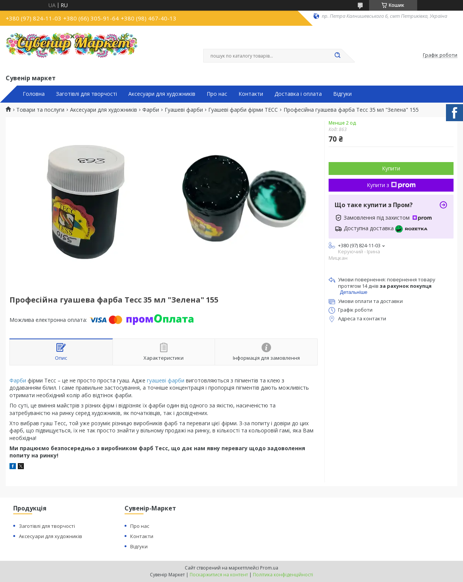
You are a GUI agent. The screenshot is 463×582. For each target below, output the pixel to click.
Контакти (251, 94)
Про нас (217, 94)
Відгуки (342, 94)
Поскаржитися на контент (219, 574)
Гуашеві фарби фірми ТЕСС (243, 109)
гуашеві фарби (165, 380)
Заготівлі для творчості (86, 94)
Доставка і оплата (298, 94)
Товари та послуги (40, 109)
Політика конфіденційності (283, 574)
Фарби (150, 109)
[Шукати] (337, 55)
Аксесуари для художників (161, 94)
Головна (34, 94)
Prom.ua (269, 568)
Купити (391, 168)
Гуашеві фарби (184, 109)
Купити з (391, 185)
